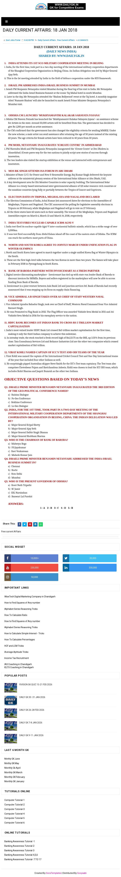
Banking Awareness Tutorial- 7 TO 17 (22, 859)
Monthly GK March (13, 772)
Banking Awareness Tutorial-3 (19, 850)
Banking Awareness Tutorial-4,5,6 (21, 855)
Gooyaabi (81, 873)
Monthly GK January (14, 781)
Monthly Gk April (12, 768)
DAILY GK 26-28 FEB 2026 (31, 710)
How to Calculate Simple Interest (20, 633)
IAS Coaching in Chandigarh (18, 664)
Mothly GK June (12, 759)
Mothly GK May (11, 763)
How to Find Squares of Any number (22, 602)
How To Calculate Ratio (15, 615)
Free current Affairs (66, 41)
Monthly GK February (14, 777)
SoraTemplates (53, 873)
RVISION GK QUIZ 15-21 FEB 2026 (35, 684)
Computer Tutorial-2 (14, 804)
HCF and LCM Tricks (14, 646)
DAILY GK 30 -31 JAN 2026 (32, 697)
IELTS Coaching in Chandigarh (19, 667)
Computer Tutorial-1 (14, 800)
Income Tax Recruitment (16, 658)
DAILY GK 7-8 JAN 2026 (30, 722)
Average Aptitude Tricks (16, 652)
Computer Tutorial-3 (14, 809)
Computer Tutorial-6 (14, 822)
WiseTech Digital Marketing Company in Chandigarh (29, 596)
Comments (83, 41)
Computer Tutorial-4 (14, 813)
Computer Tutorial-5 (14, 818)
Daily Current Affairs (47, 41)
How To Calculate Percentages (19, 639)
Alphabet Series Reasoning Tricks (21, 609)
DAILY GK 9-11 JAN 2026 (31, 735)
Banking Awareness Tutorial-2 (19, 846)
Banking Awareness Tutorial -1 (19, 841)
